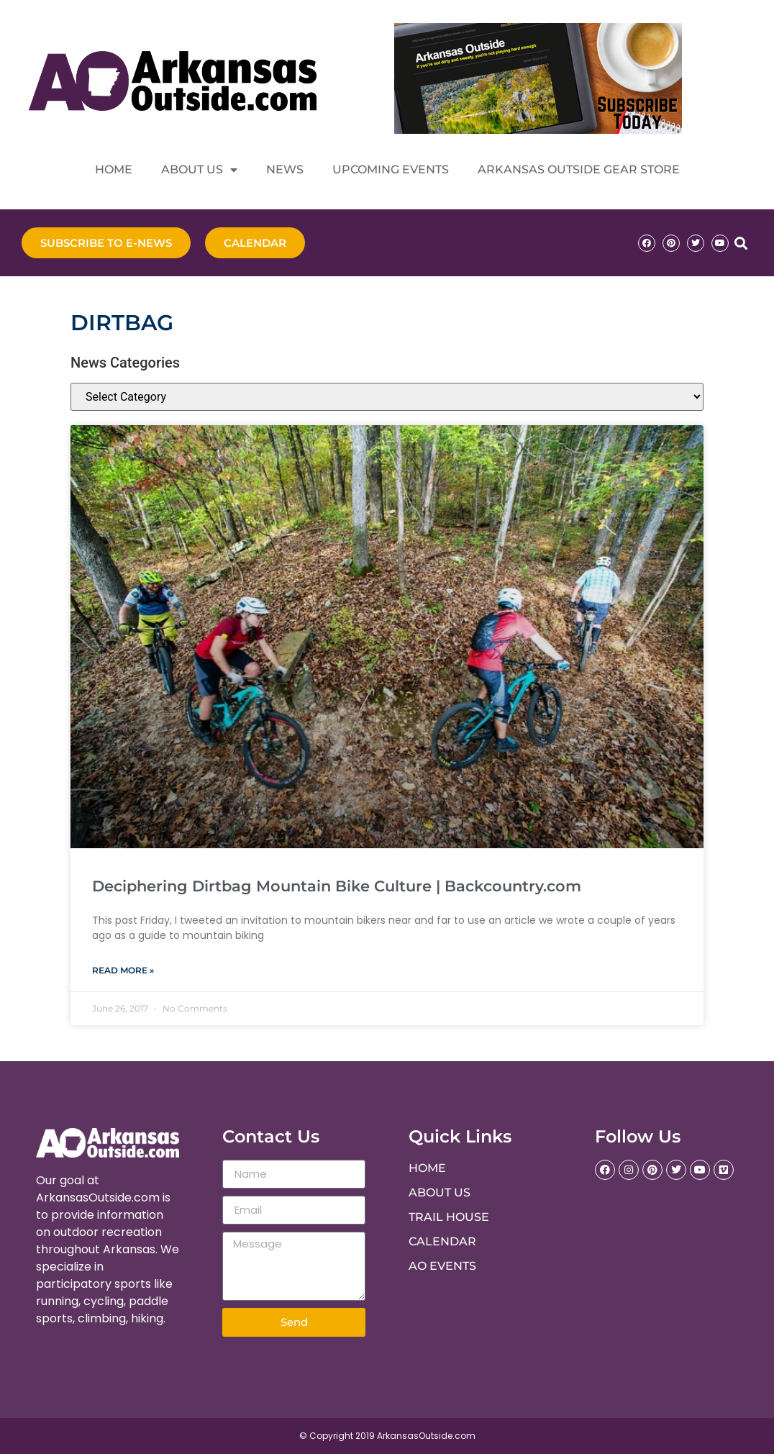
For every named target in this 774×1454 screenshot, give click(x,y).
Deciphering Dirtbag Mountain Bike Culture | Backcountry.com (336, 886)
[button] (740, 243)
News (285, 169)
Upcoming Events (390, 169)
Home (113, 169)
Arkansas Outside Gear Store (579, 169)
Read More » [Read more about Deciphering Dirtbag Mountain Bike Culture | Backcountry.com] (123, 970)
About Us (199, 170)
